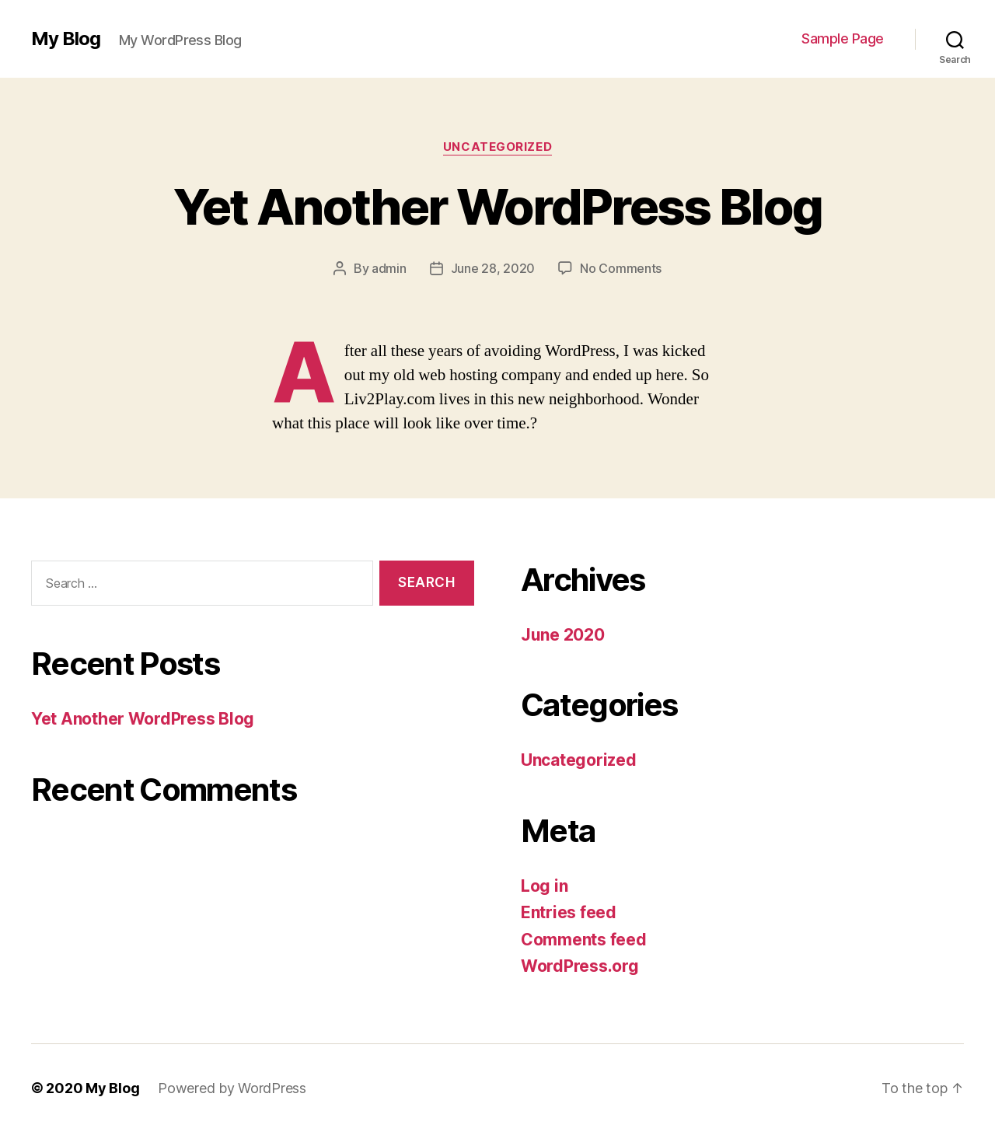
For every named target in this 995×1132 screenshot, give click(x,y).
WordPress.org (580, 966)
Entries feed (568, 912)
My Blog (65, 39)
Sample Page (842, 38)
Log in (544, 886)
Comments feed (584, 939)
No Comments (621, 268)
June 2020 (563, 635)
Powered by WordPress (232, 1088)
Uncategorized (497, 147)
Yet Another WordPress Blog (497, 206)
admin (389, 268)
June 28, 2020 (493, 268)
